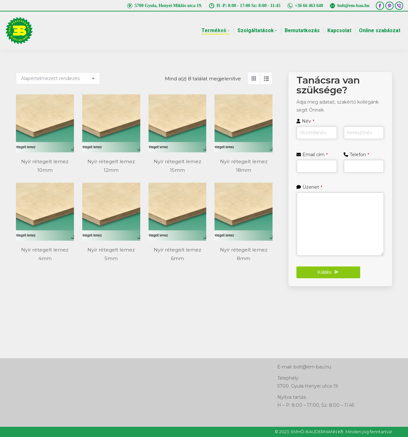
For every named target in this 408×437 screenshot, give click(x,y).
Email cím (315, 154)
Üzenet (312, 187)
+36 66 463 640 (305, 6)
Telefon (359, 154)
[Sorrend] (58, 78)
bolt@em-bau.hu (349, 6)
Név (308, 121)
